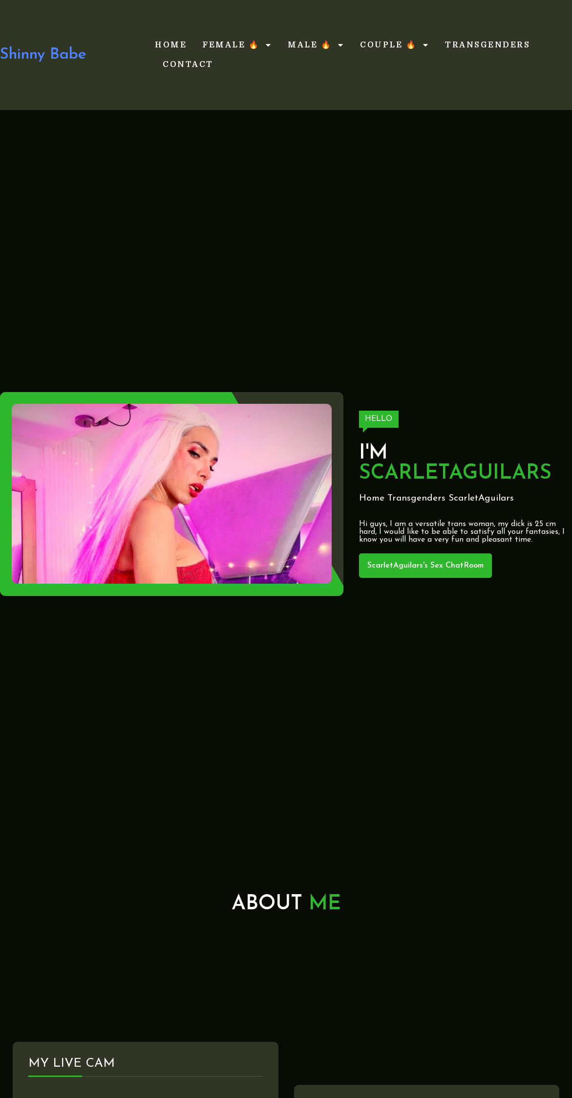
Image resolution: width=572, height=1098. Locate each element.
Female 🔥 (237, 45)
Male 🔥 (316, 45)
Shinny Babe (43, 55)
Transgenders (487, 45)
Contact (188, 64)
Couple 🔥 (394, 45)
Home (171, 45)
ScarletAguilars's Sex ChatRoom (425, 566)
